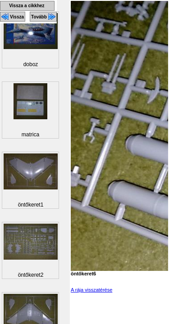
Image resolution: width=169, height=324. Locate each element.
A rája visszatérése (91, 289)
